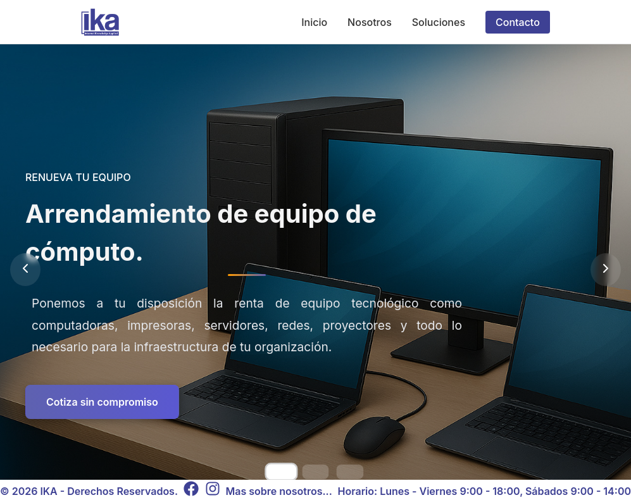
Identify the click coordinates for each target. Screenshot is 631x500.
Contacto (518, 22)
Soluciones (438, 22)
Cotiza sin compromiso (102, 402)
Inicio (314, 22)
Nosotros (369, 22)
